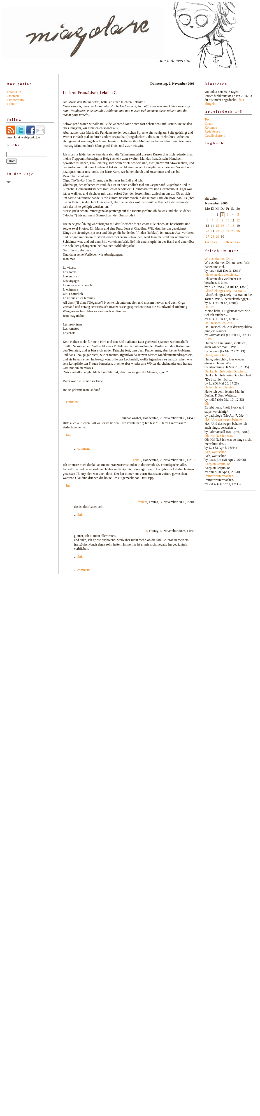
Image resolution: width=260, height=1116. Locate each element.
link (68, 435)
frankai (142, 502)
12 (238, 220)
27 (207, 237)
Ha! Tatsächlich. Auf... (220, 323)
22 (217, 231)
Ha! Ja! (209, 307)
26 (238, 231)
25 (233, 231)
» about (11, 104)
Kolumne (211, 127)
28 (212, 237)
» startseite (13, 92)
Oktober (211, 242)
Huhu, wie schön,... (218, 355)
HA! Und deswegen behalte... (224, 419)
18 (233, 226)
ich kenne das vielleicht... (222, 275)
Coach (209, 124)
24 (227, 231)
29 (217, 237)
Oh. (207, 403)
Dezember (233, 242)
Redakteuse (212, 131)
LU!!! (208, 339)
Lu (145, 531)
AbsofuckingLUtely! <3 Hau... (225, 291)
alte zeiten (228, 340)
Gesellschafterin (215, 136)
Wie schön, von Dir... (219, 259)
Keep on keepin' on (217, 464)
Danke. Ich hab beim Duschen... (226, 371)
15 (217, 226)
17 (227, 226)
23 (222, 231)
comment (72, 402)
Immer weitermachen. (219, 476)
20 (207, 231)
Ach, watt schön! (216, 452)
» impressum (15, 100)
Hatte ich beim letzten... (221, 387)
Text (207, 119)
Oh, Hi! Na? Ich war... (220, 436)
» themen (12, 96)
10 (227, 220)
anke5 (137, 460)
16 (222, 226)
